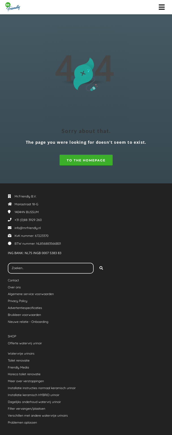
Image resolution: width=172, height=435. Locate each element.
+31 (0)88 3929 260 (28, 220)
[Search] (101, 268)
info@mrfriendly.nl (28, 228)
